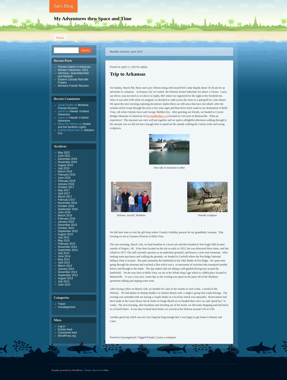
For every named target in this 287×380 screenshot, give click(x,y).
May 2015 (64, 240)
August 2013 (65, 278)
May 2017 (64, 190)
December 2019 (67, 158)
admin (144, 66)
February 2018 (66, 180)
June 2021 (64, 155)
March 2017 (65, 196)
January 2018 (66, 184)
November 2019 (67, 162)
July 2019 (63, 168)
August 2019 (65, 165)
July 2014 (63, 253)
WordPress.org (67, 335)
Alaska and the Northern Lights (74, 125)
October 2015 (66, 228)
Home (60, 38)
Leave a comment (166, 337)
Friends (151, 337)
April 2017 (64, 193)
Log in (61, 326)
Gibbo (105, 370)
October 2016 (66, 206)
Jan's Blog (63, 6)
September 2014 (68, 250)
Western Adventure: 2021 (73, 70)
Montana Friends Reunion (73, 85)
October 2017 (66, 187)
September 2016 (68, 209)
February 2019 (66, 174)
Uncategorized (128, 337)
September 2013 (68, 275)
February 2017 (66, 199)
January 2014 (66, 268)
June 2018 (64, 177)
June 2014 (64, 256)
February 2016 (66, 218)
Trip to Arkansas (128, 74)
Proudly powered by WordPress (67, 370)
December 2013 (67, 272)
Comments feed (67, 332)
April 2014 (64, 262)
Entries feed (65, 329)
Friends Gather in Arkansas (74, 66)
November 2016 (67, 202)
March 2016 (65, 215)
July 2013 (63, 281)
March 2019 (65, 171)
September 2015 (68, 231)
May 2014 (64, 259)
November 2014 (67, 246)
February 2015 (66, 243)
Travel (61, 303)
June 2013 (64, 284)
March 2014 (65, 265)
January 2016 (66, 221)
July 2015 (63, 237)
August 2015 (65, 234)
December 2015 (67, 224)
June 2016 (64, 212)
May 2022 (64, 152)
